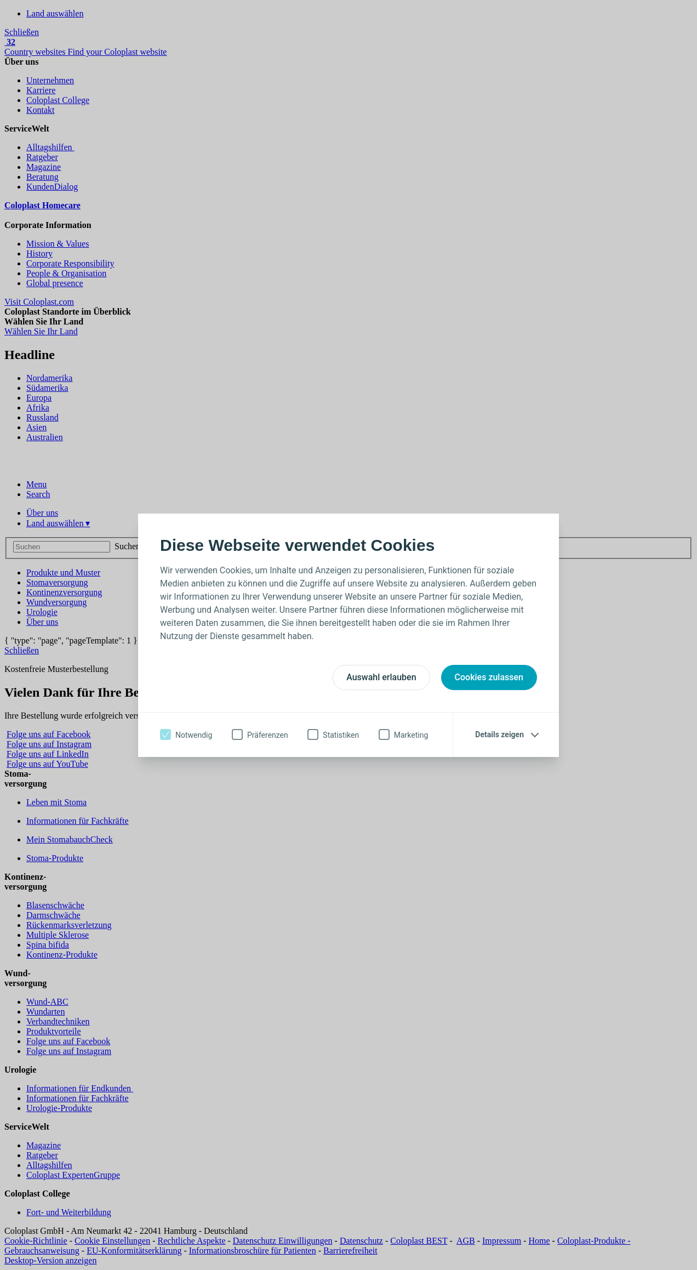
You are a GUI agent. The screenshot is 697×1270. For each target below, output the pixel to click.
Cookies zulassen (489, 677)
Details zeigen (499, 734)
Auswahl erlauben (381, 677)
